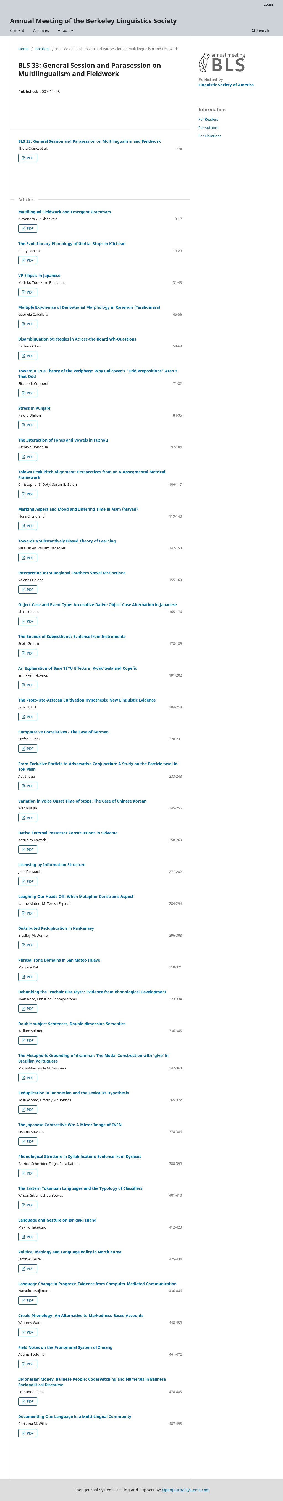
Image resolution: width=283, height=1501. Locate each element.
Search (260, 30)
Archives (41, 30)
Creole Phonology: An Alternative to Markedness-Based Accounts (80, 1315)
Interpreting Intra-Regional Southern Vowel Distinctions (71, 572)
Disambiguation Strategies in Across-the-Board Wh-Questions (77, 339)
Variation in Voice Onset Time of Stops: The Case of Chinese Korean (82, 801)
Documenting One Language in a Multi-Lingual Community (74, 1416)
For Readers (208, 119)
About (64, 30)
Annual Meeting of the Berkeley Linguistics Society (93, 20)
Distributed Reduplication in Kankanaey (56, 928)
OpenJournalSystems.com (185, 1489)
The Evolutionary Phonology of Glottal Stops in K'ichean (71, 243)
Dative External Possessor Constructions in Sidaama (67, 832)
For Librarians (209, 135)
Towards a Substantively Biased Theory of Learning (67, 541)
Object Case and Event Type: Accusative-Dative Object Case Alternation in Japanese (97, 604)
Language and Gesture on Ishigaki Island (57, 1220)
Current (17, 30)
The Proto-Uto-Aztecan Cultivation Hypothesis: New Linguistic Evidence (87, 700)
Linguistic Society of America (226, 84)
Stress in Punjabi (34, 408)
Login (268, 4)
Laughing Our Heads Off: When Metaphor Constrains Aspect (75, 896)
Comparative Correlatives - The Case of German (63, 731)
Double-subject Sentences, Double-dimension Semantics (71, 1023)
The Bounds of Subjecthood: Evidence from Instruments (71, 636)
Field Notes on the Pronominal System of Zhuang (65, 1347)
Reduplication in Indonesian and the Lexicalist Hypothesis (73, 1092)
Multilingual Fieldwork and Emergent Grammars (64, 211)
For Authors (208, 127)
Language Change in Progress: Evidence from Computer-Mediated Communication (97, 1283)
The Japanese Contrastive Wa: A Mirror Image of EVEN (70, 1124)
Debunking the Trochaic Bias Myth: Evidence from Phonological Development (92, 991)
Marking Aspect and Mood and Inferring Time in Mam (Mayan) (78, 509)
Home (23, 48)
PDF (29, 157)
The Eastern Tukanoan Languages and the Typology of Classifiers (80, 1188)
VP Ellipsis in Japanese (39, 275)
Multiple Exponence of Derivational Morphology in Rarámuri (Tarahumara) (89, 307)
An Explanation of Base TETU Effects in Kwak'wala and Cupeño (77, 668)
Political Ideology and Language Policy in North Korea (69, 1252)
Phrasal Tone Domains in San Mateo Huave (59, 960)
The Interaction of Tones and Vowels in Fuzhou (63, 440)
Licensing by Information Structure (51, 864)
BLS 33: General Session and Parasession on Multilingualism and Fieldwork (89, 141)
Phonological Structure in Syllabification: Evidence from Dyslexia (80, 1156)
